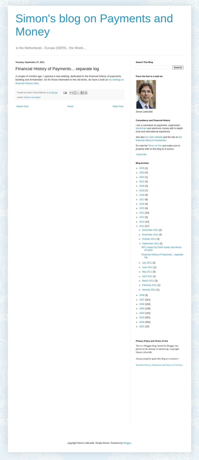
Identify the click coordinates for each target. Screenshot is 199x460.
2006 (142, 304)
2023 (142, 172)
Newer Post (22, 106)
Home (70, 106)
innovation (36, 97)
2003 (142, 317)
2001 (142, 326)
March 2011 (148, 280)
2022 (142, 177)
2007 (142, 299)
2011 (142, 226)
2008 (142, 295)
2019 (142, 190)
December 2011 (150, 230)
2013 (142, 217)
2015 (142, 208)
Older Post (117, 106)
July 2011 (147, 262)
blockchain (141, 128)
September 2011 (151, 243)
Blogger (127, 443)
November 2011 (150, 234)
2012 (142, 221)
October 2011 (149, 239)
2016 (142, 204)
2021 (142, 181)
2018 (142, 195)
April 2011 (147, 276)
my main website (153, 137)
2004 (142, 313)
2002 (142, 322)
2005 (142, 308)
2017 (142, 199)
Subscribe (141, 154)
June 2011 (147, 267)
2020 (142, 186)
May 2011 (147, 271)
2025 (142, 168)
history (27, 97)
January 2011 (149, 289)
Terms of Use (155, 145)
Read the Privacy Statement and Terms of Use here (159, 365)
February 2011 (150, 285)
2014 (142, 213)
